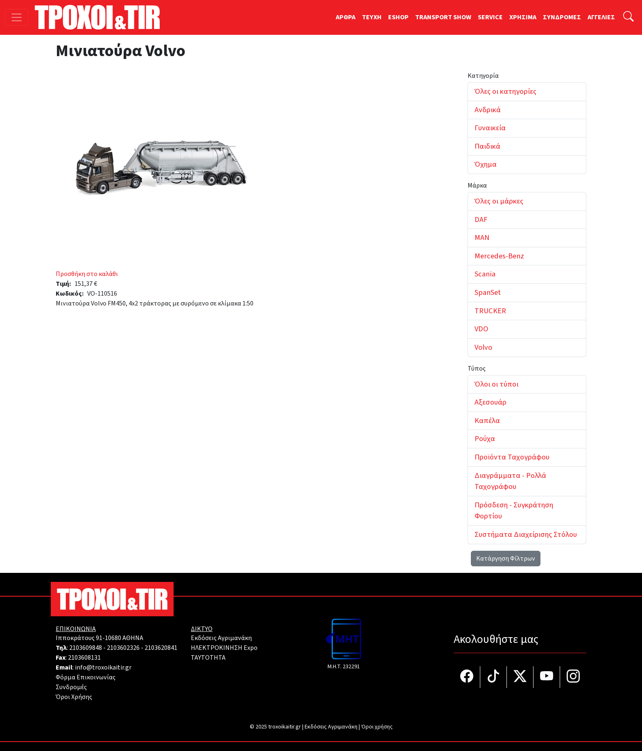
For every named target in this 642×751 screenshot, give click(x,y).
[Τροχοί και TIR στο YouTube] (546, 677)
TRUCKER (490, 310)
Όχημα (486, 164)
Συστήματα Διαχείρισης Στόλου (526, 534)
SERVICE (490, 17)
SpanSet (488, 292)
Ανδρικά (488, 109)
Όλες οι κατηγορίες (505, 91)
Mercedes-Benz (499, 256)
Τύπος (477, 368)
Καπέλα (487, 420)
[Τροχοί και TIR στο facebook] (467, 677)
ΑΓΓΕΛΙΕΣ (601, 17)
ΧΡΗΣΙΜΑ (522, 17)
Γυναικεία (490, 127)
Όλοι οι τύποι (496, 384)
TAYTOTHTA (208, 657)
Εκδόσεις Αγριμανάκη (221, 637)
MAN (482, 237)
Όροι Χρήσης (74, 696)
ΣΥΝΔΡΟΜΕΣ (562, 17)
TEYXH (372, 17)
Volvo (483, 347)
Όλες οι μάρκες (499, 201)
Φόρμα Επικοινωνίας (85, 677)
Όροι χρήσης (377, 727)
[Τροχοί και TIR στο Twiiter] (520, 677)
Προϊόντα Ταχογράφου (512, 457)
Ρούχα (485, 438)
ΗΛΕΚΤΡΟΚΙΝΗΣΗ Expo (224, 647)
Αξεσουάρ (490, 402)
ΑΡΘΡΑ (345, 17)
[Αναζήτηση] (628, 17)
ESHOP (398, 17)
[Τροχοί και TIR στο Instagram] (573, 677)
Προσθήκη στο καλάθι (87, 273)
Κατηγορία (483, 75)
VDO (481, 328)
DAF (481, 219)
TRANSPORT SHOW (443, 17)
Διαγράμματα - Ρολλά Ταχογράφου (510, 481)
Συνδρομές (71, 687)
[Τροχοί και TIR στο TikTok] (493, 677)
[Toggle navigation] (16, 17)
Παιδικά (487, 146)
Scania (485, 274)
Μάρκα (477, 185)
